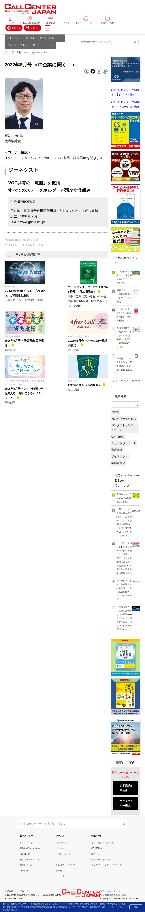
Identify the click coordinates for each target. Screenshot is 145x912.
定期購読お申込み (126, 792)
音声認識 (116, 453)
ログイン (32, 27)
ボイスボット (119, 460)
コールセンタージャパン (103, 846)
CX (113, 440)
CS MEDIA (51, 23)
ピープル (32, 39)
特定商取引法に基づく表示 (113, 899)
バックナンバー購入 (126, 807)
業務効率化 (118, 466)
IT (66, 39)
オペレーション (51, 39)
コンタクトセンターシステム (123, 432)
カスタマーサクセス (18, 48)
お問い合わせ (107, 23)
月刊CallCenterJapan (29, 23)
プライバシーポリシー (111, 895)
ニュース (52, 48)
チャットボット (121, 447)
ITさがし (66, 23)
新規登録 (14, 28)
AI (135, 447)
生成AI (115, 416)
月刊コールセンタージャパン (31, 56)
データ (37, 48)
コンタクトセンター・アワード (106, 869)
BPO (121, 440)
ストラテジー (14, 39)
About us (24, 874)
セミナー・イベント (85, 23)
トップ (10, 23)
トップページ (26, 846)
